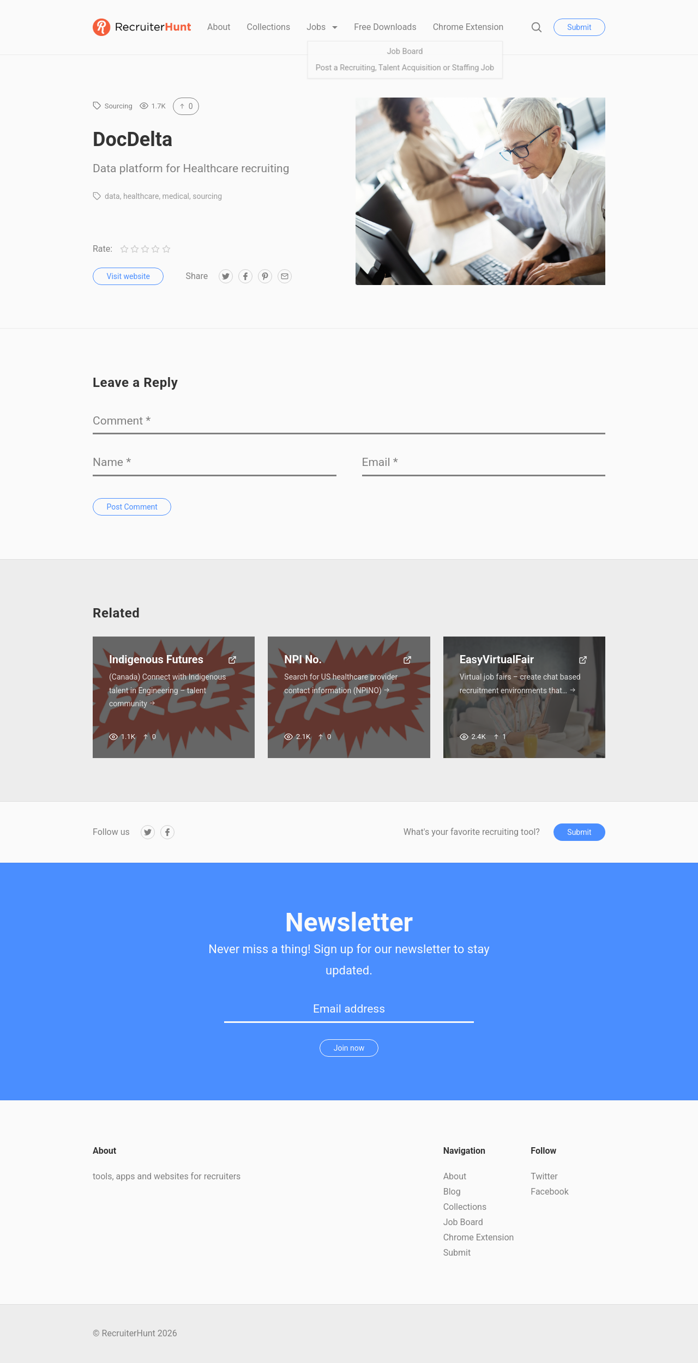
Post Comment (132, 506)
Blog (452, 1191)
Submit (579, 27)
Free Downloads (385, 27)
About (219, 27)
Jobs (317, 27)
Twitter (544, 1176)
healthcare (141, 196)
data (112, 196)
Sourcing (119, 106)
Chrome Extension (468, 27)
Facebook (549, 1191)
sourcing (207, 196)
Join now (349, 1048)
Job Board (463, 1222)
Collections (269, 27)
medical (176, 196)
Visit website (128, 276)
